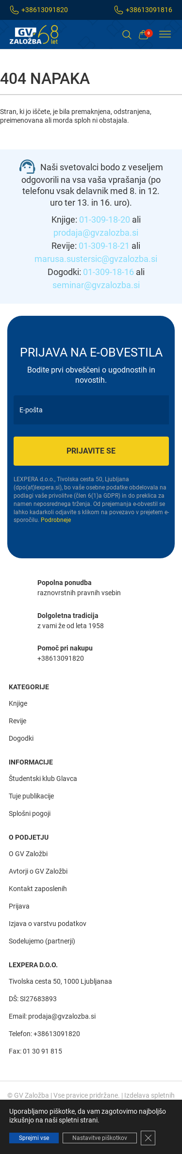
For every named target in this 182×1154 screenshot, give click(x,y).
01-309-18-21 (104, 246)
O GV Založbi (28, 854)
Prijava (19, 906)
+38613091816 (149, 10)
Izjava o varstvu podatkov (47, 923)
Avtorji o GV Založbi (38, 871)
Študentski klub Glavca (43, 778)
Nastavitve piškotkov (99, 1138)
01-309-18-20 (104, 219)
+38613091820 (44, 10)
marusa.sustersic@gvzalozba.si (95, 259)
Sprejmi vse (34, 1138)
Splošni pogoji (29, 813)
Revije (17, 721)
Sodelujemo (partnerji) (42, 941)
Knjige (18, 703)
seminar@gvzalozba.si (96, 285)
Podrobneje (56, 520)
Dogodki (21, 738)
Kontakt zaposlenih (38, 889)
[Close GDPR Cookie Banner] (148, 1138)
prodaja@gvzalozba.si (95, 233)
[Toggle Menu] (165, 34)
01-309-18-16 (108, 272)
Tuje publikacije (31, 796)
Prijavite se (91, 450)
